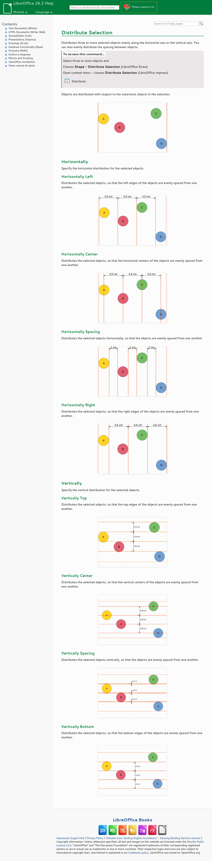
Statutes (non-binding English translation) (131, 838)
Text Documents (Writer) (22, 28)
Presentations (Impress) (22, 39)
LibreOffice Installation (21, 62)
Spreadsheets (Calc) (19, 35)
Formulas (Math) (18, 50)
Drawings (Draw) (18, 43)
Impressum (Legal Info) (70, 838)
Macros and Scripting (20, 58)
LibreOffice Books (132, 820)
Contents (9, 24)
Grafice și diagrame (19, 54)
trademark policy (138, 852)
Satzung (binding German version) (180, 838)
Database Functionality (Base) (25, 47)
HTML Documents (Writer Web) (26, 32)
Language (42, 12)
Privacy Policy (95, 838)
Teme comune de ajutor (21, 65)
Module (18, 12)
